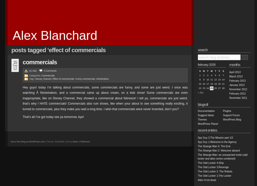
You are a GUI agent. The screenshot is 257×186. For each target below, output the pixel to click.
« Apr (201, 92)
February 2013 (237, 80)
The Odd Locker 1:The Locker (214, 175)
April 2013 (235, 72)
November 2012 (238, 89)
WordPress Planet (208, 123)
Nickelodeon (103, 79)
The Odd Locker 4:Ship (211, 163)
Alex (35, 71)
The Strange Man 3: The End (214, 146)
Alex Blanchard (55, 35)
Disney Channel (43, 79)
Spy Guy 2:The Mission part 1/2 (215, 137)
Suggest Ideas (206, 115)
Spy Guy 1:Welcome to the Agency (217, 142)
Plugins (227, 111)
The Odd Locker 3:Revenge (213, 167)
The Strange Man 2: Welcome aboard (219, 150)
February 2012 (237, 93)
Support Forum (231, 115)
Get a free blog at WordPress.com (28, 141)
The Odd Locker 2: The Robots (215, 171)
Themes (202, 119)
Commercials (40, 62)
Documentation (206, 111)
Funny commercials (85, 79)
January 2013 (237, 85)
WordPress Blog (232, 119)
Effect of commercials (63, 79)
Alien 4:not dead (207, 180)
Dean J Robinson (81, 141)
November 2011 (238, 98)
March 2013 (236, 76)
